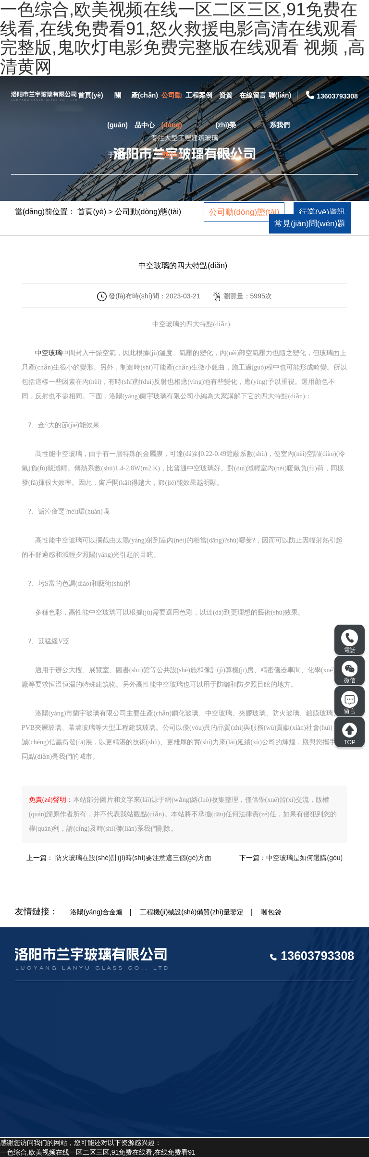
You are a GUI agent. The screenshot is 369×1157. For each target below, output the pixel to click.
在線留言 (252, 95)
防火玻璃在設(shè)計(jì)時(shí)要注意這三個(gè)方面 (132, 858)
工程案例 (198, 95)
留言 (349, 703)
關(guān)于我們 (117, 125)
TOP (349, 734)
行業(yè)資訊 (322, 212)
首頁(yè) (90, 95)
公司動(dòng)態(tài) (171, 125)
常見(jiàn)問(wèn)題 (309, 223)
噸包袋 (271, 912)
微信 (350, 672)
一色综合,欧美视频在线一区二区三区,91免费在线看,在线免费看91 (98, 1152)
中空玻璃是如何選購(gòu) (304, 858)
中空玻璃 (48, 353)
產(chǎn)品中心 (144, 110)
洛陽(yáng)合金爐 (96, 912)
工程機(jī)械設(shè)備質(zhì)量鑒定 (192, 912)
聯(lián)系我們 (280, 110)
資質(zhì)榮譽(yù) (225, 125)
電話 (349, 641)
